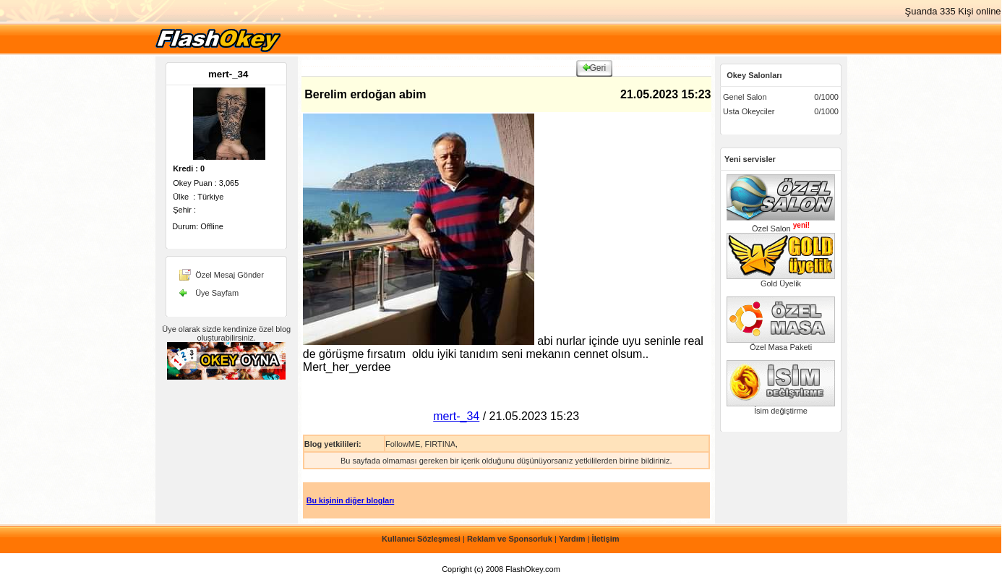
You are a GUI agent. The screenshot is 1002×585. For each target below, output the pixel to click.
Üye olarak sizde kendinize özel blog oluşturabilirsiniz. (226, 333)
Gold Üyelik (781, 280)
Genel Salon (745, 97)
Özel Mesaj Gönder (229, 274)
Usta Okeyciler (749, 111)
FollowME (402, 444)
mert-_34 (228, 74)
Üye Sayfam (217, 293)
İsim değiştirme (781, 407)
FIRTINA (439, 444)
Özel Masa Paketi (781, 343)
